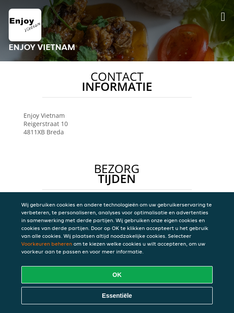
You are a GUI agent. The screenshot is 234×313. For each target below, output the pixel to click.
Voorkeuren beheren (46, 243)
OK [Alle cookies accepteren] (117, 274)
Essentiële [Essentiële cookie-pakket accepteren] (117, 295)
